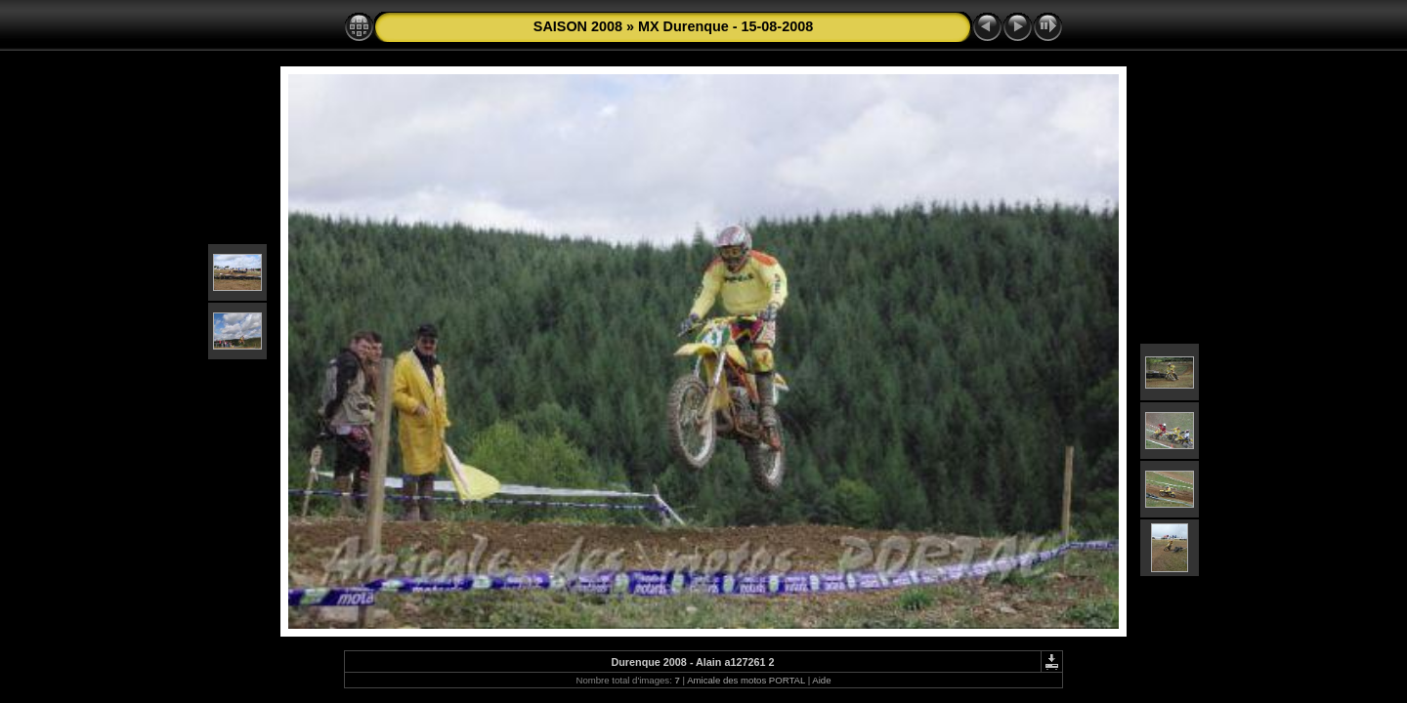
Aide (821, 680)
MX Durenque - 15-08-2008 (725, 26)
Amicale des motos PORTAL (746, 680)
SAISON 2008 (577, 26)
